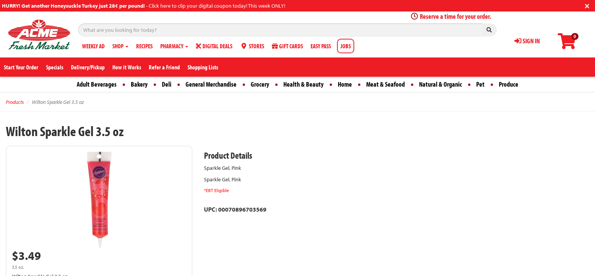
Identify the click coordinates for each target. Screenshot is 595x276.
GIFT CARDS (287, 46)
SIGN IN (527, 40)
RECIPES (144, 46)
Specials (54, 67)
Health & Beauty (303, 84)
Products (15, 102)
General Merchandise (211, 84)
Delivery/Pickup (88, 67)
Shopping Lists (202, 67)
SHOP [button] (120, 46)
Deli (166, 84)
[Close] (587, 5)
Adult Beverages (97, 84)
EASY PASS (321, 46)
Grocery (260, 84)
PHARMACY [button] (174, 46)
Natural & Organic (440, 84)
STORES (252, 46)
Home (345, 84)
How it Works (126, 67)
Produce (508, 84)
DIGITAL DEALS (214, 46)
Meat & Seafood (385, 84)
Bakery (139, 84)
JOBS (345, 46)
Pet (480, 84)
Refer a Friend (164, 67)
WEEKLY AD (93, 46)
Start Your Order (21, 67)
